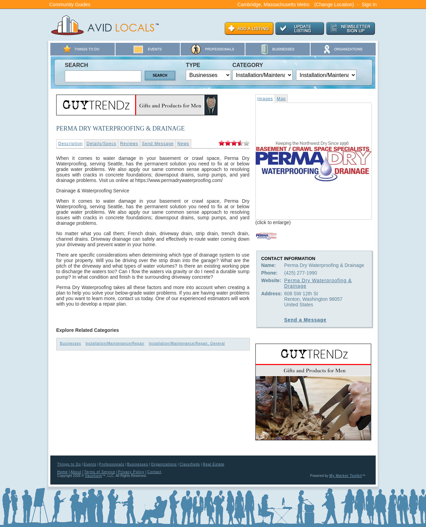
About (76, 472)
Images (265, 98)
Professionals (111, 464)
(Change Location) (334, 4)
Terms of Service (99, 472)
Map (281, 98)
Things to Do (69, 464)
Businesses (70, 343)
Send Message (158, 143)
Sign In (369, 4)
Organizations (164, 464)
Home (62, 472)
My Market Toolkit (345, 476)
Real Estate (213, 464)
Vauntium (93, 476)
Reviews (129, 143)
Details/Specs (101, 143)
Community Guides (69, 4)
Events (90, 464)
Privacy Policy (131, 472)
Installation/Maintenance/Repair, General (187, 343)
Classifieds (190, 464)
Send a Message (305, 320)
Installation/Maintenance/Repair (114, 343)
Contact (154, 472)
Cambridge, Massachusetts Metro (273, 4)
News (183, 143)
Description (70, 143)
